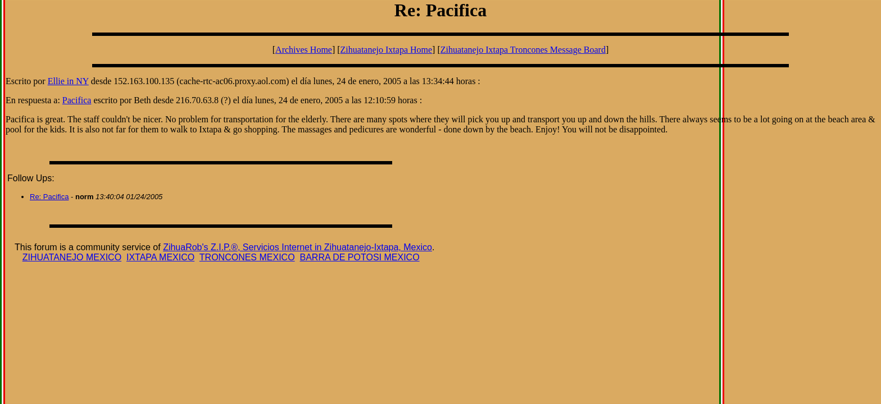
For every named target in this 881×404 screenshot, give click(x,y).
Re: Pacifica (49, 196)
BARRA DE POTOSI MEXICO (359, 257)
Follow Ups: (31, 178)
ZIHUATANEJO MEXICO (71, 257)
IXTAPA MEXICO (160, 257)
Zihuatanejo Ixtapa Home (386, 49)
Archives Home (303, 49)
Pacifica (77, 100)
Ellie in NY (68, 81)
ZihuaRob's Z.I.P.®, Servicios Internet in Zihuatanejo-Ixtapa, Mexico (297, 247)
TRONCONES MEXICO (247, 257)
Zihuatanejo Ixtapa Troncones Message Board (523, 49)
